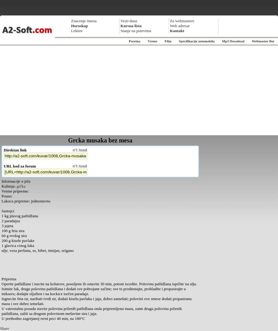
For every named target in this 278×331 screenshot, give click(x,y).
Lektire (77, 30)
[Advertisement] (139, 90)
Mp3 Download (233, 41)
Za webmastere (182, 21)
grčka (21, 186)
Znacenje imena (84, 21)
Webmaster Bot (263, 41)
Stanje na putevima (135, 30)
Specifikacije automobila (197, 41)
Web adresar (180, 25)
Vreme (152, 41)
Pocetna (134, 41)
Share (4, 328)
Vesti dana (128, 21)
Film (168, 41)
